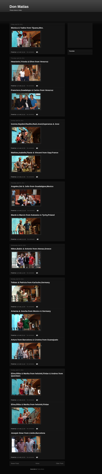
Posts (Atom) (40, 469)
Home (37, 463)
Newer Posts (15, 463)
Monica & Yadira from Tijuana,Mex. (27, 28)
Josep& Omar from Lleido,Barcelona (28, 433)
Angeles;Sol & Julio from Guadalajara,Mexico (32, 186)
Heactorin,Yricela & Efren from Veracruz (29, 62)
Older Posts (59, 463)
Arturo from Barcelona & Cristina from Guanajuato (34, 340)
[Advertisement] (42, 16)
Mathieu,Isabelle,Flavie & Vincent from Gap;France (34, 152)
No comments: (30, 52)
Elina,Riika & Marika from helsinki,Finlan (30, 404)
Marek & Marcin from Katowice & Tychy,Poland (33, 215)
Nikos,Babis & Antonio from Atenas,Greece (31, 249)
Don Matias (19, 7)
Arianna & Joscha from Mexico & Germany (31, 311)
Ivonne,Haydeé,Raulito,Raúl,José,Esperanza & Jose (35, 124)
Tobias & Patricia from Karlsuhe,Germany (30, 282)
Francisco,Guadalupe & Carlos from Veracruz (32, 90)
